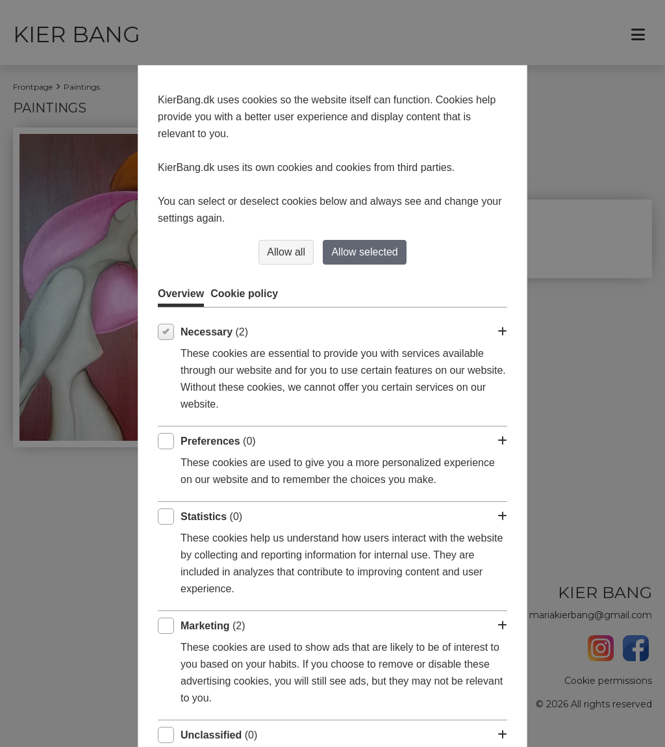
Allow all (286, 251)
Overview (181, 293)
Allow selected (364, 251)
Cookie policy (244, 293)
